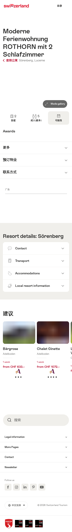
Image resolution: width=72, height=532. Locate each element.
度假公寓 (10, 60)
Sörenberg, (26, 60)
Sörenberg (51, 236)
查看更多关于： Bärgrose (19, 355)
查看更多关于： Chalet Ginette (53, 355)
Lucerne (39, 60)
